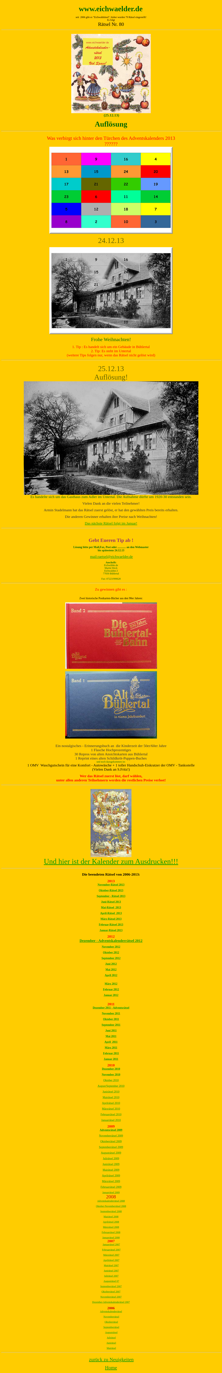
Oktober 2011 (111, 1019)
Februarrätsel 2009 (111, 1187)
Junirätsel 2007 (111, 1270)
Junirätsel (111, 1343)
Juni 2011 (111, 1030)
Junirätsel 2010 (111, 1091)
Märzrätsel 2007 (111, 1255)
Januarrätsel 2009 (111, 1192)
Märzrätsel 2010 (111, 1108)
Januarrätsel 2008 (111, 1237)
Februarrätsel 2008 (111, 1232)
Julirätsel (111, 1337)
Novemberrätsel (111, 1316)
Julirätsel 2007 (111, 1276)
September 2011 (111, 1024)
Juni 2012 (111, 963)
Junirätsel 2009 (111, 1164)
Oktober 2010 (111, 1080)
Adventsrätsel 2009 (111, 1130)
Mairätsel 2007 (111, 1265)
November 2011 (111, 1013)
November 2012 (111, 946)
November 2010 (111, 1074)
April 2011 (110, 1041)
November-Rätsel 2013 (111, 884)
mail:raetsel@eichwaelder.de (111, 557)
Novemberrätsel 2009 (111, 1135)
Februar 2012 (111, 989)
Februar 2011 (111, 1053)
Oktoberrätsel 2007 (110, 1291)
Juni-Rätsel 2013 (111, 901)
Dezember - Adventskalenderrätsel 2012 (111, 941)
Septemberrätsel (111, 1327)
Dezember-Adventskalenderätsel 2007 (111, 1302)
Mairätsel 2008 (111, 1216)
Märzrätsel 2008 (111, 1227)
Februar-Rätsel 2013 (111, 924)
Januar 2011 (111, 1059)
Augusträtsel (111, 1332)
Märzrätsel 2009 (111, 1181)
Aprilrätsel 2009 (111, 1175)
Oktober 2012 (111, 952)
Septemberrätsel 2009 (111, 1147)
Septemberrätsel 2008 (111, 1211)
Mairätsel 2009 (111, 1169)
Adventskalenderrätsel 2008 (111, 1201)
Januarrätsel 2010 (111, 1120)
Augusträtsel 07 (111, 1281)
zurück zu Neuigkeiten (111, 1359)
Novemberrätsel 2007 (111, 1297)
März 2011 (111, 1047)
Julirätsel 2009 (111, 1158)
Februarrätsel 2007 (111, 1249)
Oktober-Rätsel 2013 (111, 890)
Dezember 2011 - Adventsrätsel (111, 1007)
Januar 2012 (111, 995)
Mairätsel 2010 (111, 1097)
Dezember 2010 (111, 1068)
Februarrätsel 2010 (111, 1114)
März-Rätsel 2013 (111, 918)
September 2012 (110, 958)
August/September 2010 (111, 1085)
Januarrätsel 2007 (111, 1244)
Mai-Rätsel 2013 (111, 907)
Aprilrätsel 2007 (111, 1260)
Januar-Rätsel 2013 (111, 930)
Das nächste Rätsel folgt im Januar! (111, 523)
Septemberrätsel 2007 (111, 1286)
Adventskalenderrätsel (111, 1311)
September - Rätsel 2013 (111, 896)
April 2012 (111, 975)
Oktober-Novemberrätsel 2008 (111, 1206)
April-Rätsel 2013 (111, 913)
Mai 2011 (111, 1036)
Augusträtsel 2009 (111, 1152)
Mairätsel (111, 1348)
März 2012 (111, 983)
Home (111, 1367)
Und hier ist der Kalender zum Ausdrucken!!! (111, 861)
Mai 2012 (111, 969)
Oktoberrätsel (111, 1322)
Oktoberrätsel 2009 (111, 1141)
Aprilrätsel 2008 (111, 1222)
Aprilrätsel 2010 (111, 1103)
